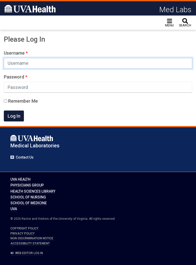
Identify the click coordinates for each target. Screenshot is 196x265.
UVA (13, 209)
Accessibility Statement (30, 243)
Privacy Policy (22, 233)
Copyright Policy (24, 228)
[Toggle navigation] (169, 23)
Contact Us (25, 157)
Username (15, 53)
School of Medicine (28, 203)
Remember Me (21, 101)
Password (14, 77)
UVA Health (20, 179)
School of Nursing (28, 197)
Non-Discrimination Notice (31, 238)
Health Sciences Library (32, 191)
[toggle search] (185, 23)
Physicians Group (27, 185)
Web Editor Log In (26, 253)
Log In (14, 116)
